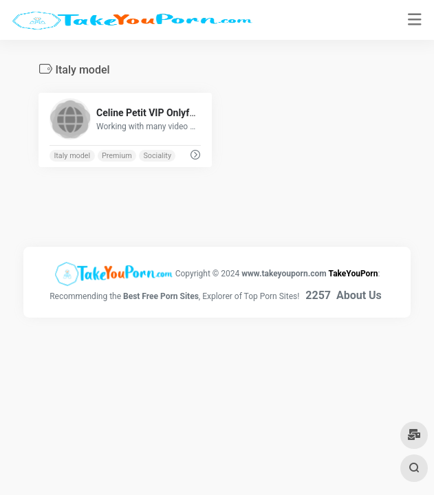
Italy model (72, 155)
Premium (117, 155)
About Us (359, 295)
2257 (318, 295)
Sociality (157, 155)
